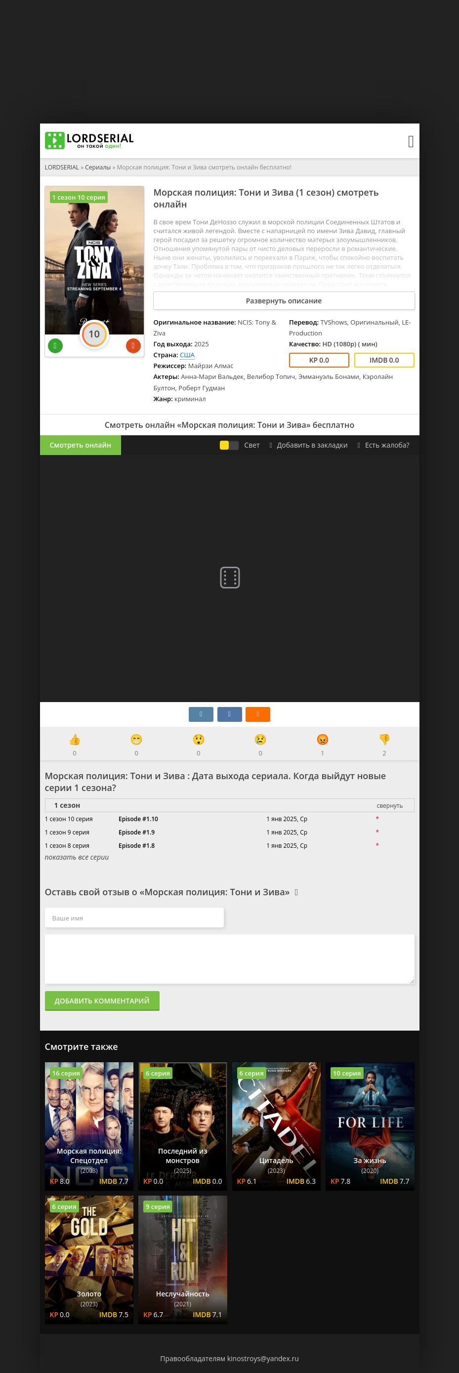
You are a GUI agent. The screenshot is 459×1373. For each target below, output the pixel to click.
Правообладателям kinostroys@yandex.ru (229, 1358)
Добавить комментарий (102, 1000)
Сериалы (98, 167)
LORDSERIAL (62, 167)
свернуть (389, 805)
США (187, 354)
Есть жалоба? (384, 445)
